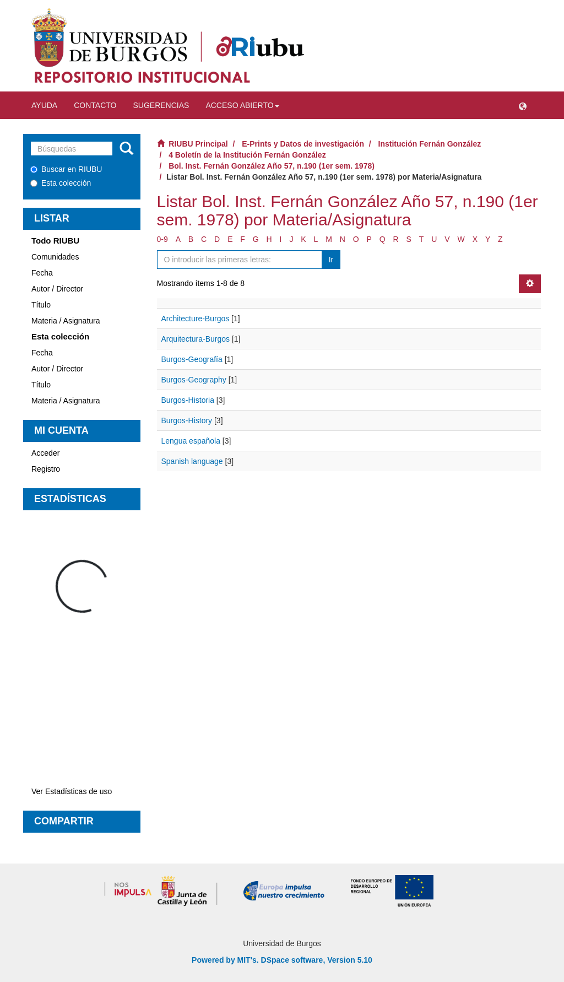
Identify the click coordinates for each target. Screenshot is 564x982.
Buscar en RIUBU (66, 169)
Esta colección (60, 183)
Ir (331, 259)
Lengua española (190, 440)
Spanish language (192, 461)
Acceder (45, 453)
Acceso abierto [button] (242, 105)
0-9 (162, 239)
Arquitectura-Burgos (195, 338)
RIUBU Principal (198, 143)
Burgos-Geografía (192, 359)
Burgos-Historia (187, 400)
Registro (45, 469)
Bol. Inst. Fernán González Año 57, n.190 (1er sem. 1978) (272, 165)
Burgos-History (187, 420)
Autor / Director (57, 288)
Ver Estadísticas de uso (71, 791)
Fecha (42, 272)
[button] (523, 105)
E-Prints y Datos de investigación (303, 143)
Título (41, 304)
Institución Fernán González (429, 143)
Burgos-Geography (193, 379)
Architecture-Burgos (195, 318)
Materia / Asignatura (65, 320)
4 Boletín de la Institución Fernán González (247, 154)
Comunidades (55, 256)
